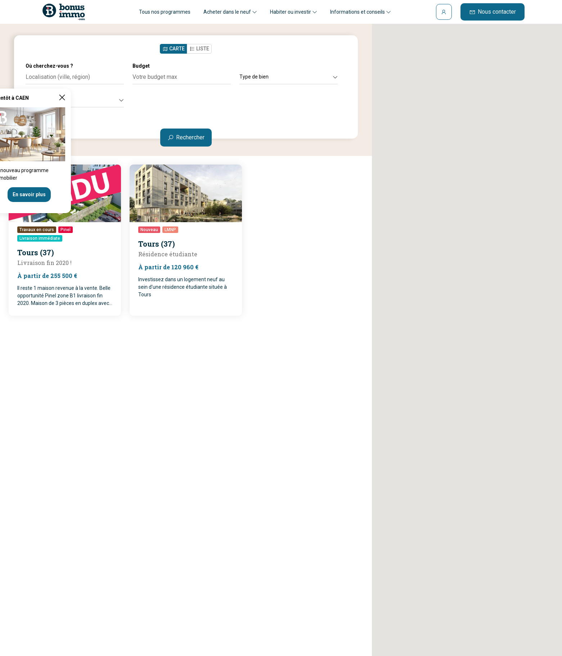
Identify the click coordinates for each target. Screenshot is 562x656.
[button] (467, 333)
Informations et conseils (360, 12)
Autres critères (75, 100)
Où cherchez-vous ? (49, 66)
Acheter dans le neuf (230, 12)
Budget (141, 66)
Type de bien (288, 77)
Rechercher (185, 137)
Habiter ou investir (293, 12)
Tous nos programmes (164, 12)
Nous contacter (492, 11)
